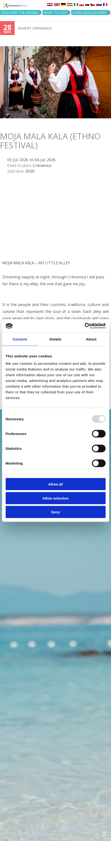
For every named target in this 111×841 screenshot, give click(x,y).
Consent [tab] (19, 339)
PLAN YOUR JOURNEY (89, 12)
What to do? (55, 12)
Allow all (55, 484)
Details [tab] (56, 339)
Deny (55, 512)
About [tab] (91, 339)
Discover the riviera (19, 12)
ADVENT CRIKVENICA (35, 28)
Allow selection (55, 498)
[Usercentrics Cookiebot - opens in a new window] (84, 326)
